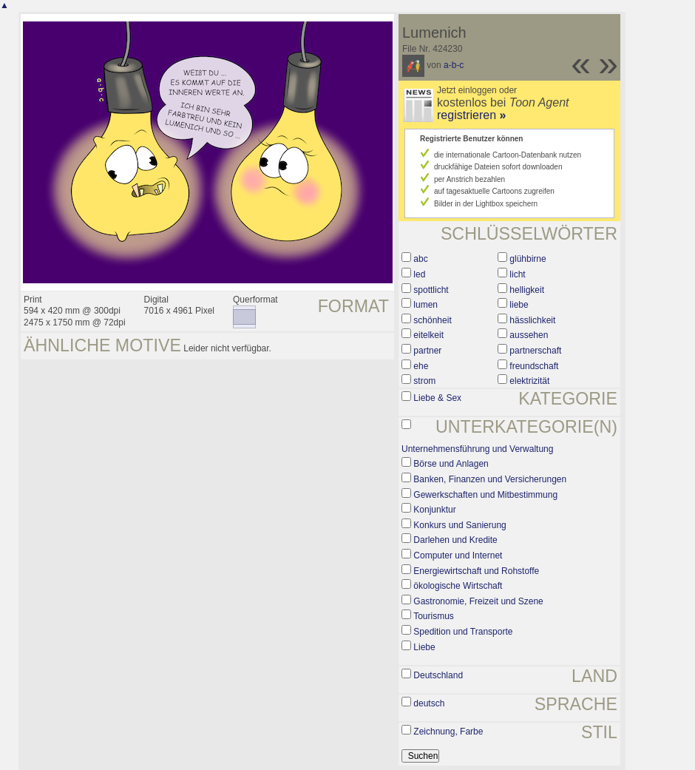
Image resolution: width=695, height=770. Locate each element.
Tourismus (433, 616)
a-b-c (454, 65)
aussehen (528, 335)
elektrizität (529, 381)
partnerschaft (535, 350)
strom (424, 381)
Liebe (424, 647)
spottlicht (430, 290)
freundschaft (533, 366)
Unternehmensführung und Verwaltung (477, 449)
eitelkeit (428, 335)
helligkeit (526, 290)
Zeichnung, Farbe (448, 731)
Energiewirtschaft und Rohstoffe (476, 571)
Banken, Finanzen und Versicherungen (489, 479)
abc (420, 259)
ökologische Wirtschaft (457, 586)
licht (517, 274)
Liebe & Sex (437, 398)
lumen (425, 305)
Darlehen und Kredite (455, 540)
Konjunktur (434, 509)
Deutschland (438, 675)
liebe (518, 305)
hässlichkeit (532, 320)
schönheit (432, 320)
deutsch (428, 703)
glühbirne (527, 259)
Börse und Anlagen (450, 464)
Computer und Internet (457, 555)
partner (427, 350)
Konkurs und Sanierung (459, 525)
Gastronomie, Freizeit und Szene (478, 601)
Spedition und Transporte (462, 632)
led (419, 274)
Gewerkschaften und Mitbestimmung (485, 495)
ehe (420, 366)
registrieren (471, 115)
